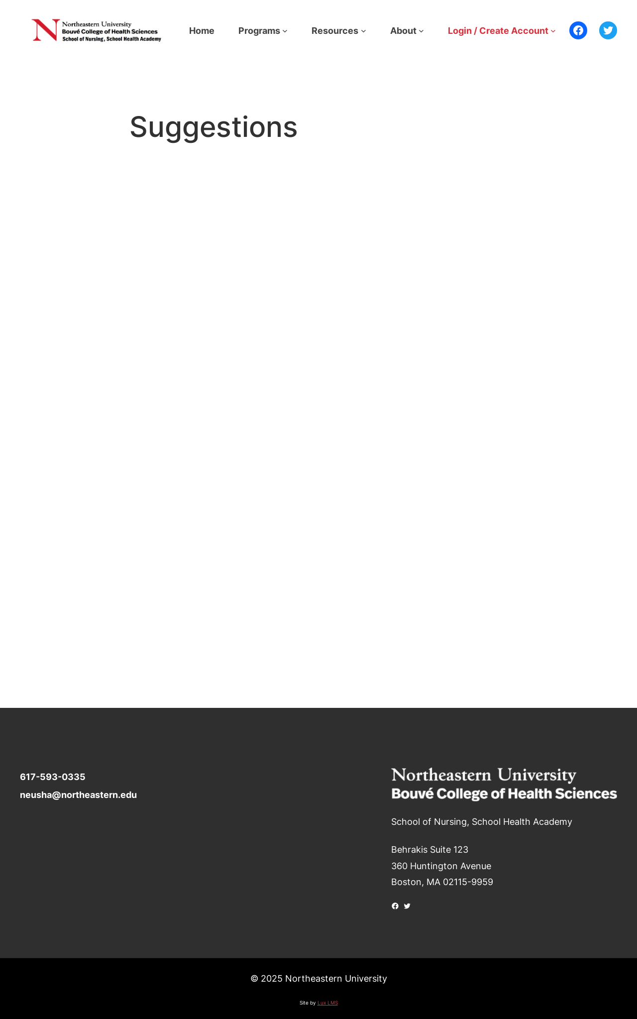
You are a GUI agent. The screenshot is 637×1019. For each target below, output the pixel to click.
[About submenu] (421, 30)
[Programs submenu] (285, 30)
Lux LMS (328, 1003)
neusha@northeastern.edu (78, 794)
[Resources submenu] (363, 30)
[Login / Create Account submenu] (553, 30)
